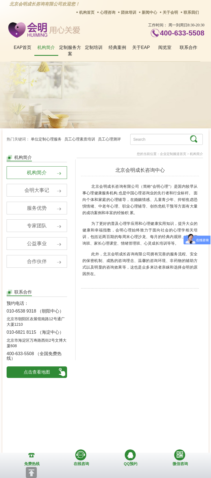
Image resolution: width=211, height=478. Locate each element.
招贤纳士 (90, 413)
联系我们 (191, 12)
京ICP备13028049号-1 (126, 447)
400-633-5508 (182, 33)
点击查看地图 (37, 374)
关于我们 (30, 413)
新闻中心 (149, 12)
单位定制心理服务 (46, 139)
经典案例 (117, 47)
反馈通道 (120, 413)
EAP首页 (22, 47)
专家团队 (44, 227)
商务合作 (60, 413)
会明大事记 (42, 191)
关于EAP (141, 47)
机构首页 (87, 12)
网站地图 (150, 413)
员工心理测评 (109, 139)
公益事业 (44, 245)
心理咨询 (107, 12)
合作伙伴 (44, 264)
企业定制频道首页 (173, 154)
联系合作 (188, 47)
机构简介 (46, 47)
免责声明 (180, 413)
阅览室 (164, 47)
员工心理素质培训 (79, 139)
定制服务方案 (70, 50)
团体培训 (128, 12)
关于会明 (170, 12)
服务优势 (44, 209)
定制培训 (93, 47)
